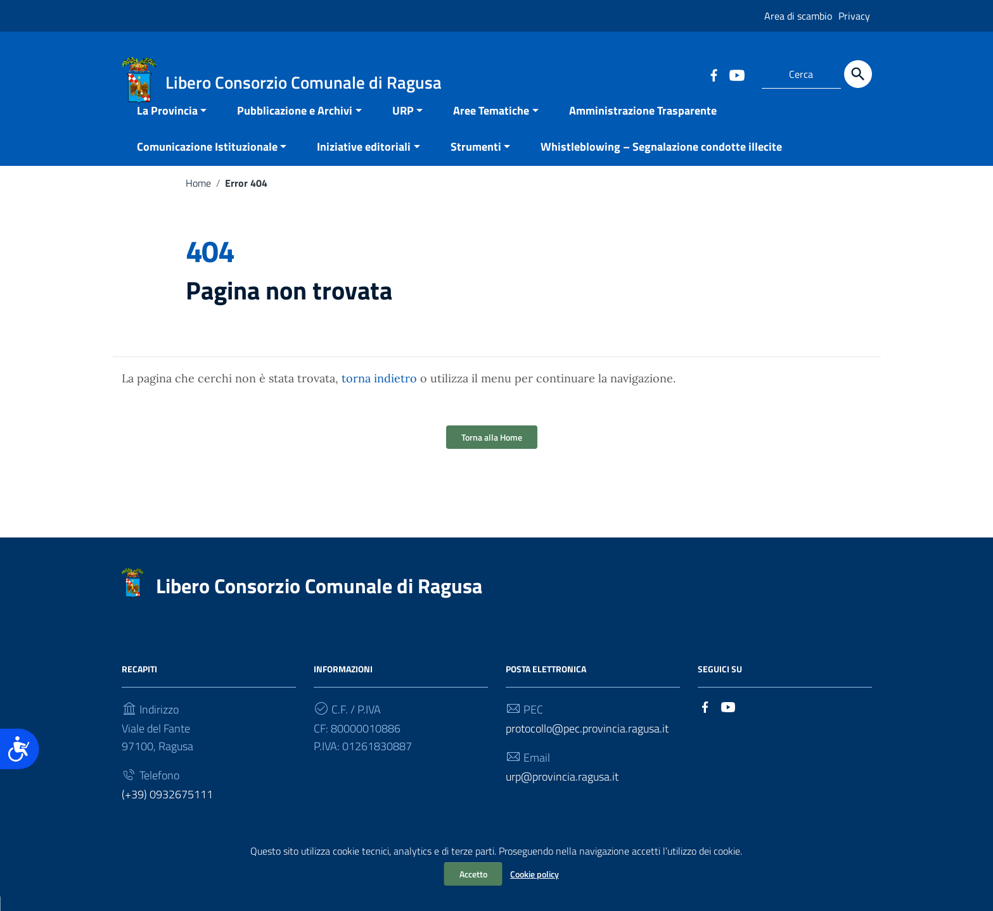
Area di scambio (798, 15)
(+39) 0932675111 (167, 808)
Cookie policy (534, 874)
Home (198, 197)
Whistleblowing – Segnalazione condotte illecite (661, 161)
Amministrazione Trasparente (643, 125)
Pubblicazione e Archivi (294, 125)
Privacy (854, 15)
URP (403, 125)
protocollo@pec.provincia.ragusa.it (587, 742)
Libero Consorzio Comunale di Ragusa (319, 600)
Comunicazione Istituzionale (207, 161)
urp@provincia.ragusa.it (562, 791)
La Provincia (167, 125)
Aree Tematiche (491, 125)
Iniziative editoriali (364, 161)
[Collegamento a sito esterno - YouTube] (736, 74)
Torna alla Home (491, 451)
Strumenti (476, 161)
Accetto (473, 874)
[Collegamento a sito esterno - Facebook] (713, 74)
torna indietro (379, 393)
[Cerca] (858, 74)
